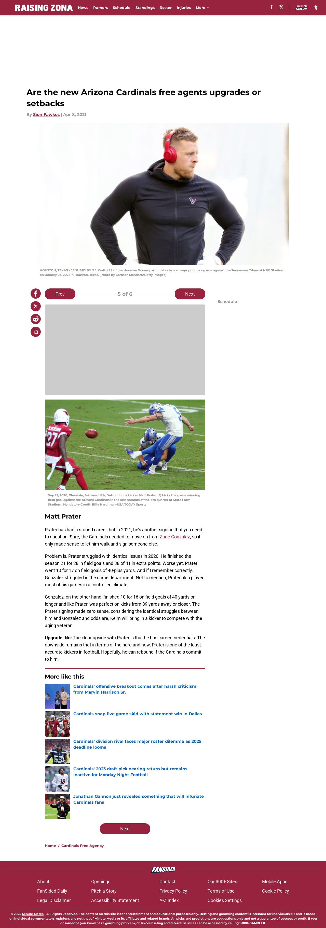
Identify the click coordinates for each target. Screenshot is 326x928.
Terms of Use (221, 891)
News (83, 7)
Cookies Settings (225, 900)
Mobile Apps (274, 881)
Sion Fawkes (46, 114)
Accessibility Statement (115, 900)
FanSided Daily (52, 891)
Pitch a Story (104, 891)
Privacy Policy (173, 891)
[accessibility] (315, 7)
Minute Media (33, 914)
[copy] (36, 332)
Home (50, 845)
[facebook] (271, 7)
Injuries (184, 7)
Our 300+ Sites (222, 881)
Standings (145, 7)
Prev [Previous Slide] (60, 294)
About (43, 881)
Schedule (121, 7)
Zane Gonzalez (175, 536)
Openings (100, 881)
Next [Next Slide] (190, 294)
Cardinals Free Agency (82, 845)
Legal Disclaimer (54, 900)
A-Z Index (169, 900)
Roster (166, 7)
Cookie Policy (275, 891)
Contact (167, 881)
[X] (281, 7)
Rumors (100, 7)
